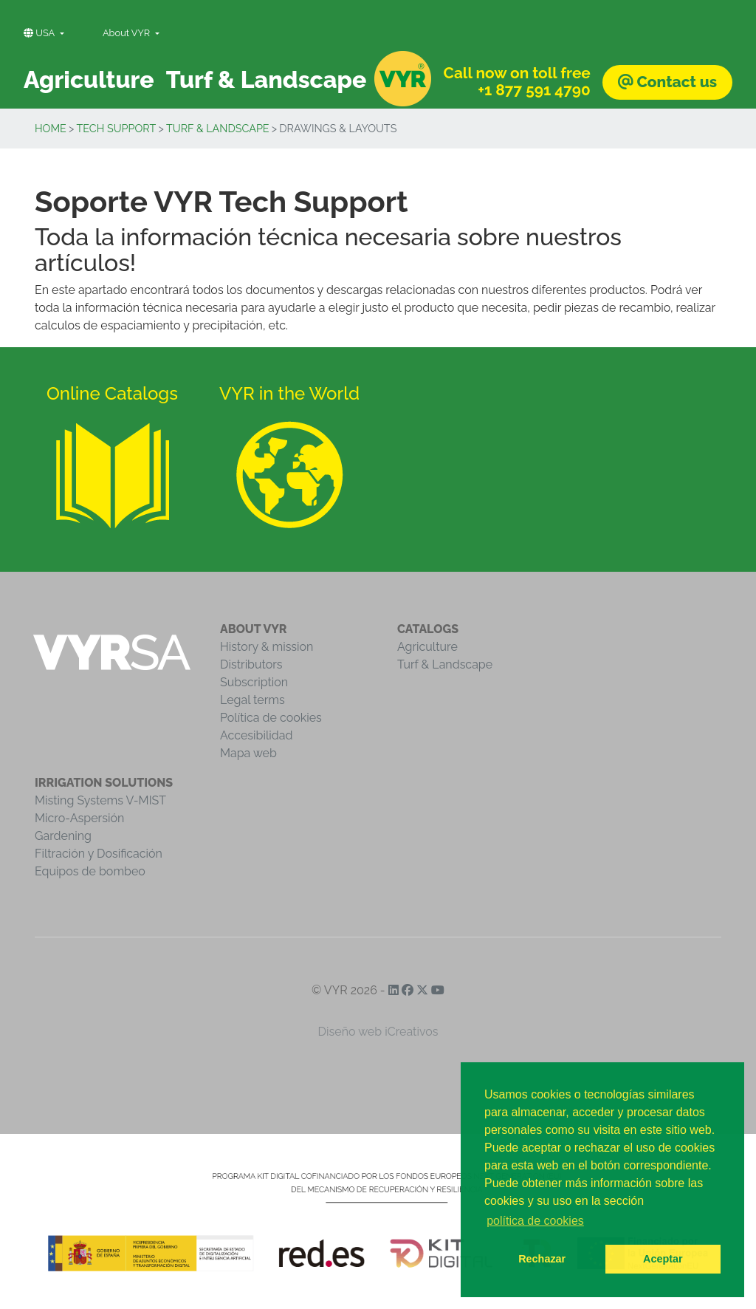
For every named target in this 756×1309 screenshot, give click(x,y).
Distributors (251, 664)
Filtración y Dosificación (98, 854)
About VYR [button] (128, 32)
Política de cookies (271, 718)
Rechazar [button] (542, 1259)
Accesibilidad (256, 735)
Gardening (63, 836)
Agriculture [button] (89, 79)
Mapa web (248, 753)
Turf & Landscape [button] (266, 79)
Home (50, 128)
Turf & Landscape (217, 128)
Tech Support (117, 128)
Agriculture (427, 647)
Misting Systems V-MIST (100, 800)
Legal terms (252, 700)
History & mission (266, 647)
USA (40, 32)
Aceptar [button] (663, 1259)
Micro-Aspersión (79, 818)
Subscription (254, 682)
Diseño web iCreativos (378, 1032)
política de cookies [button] (535, 1220)
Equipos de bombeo (90, 871)
